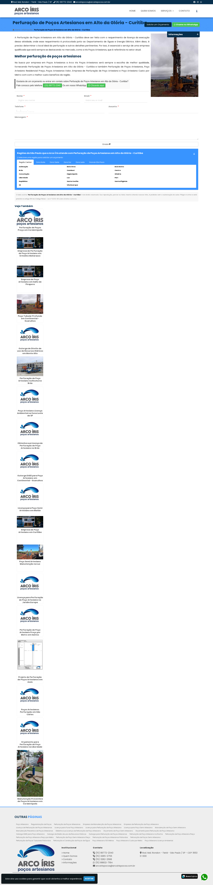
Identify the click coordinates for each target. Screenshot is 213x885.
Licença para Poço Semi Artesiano (138, 827)
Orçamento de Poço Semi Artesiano (118, 831)
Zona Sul (67, 162)
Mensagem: (21, 117)
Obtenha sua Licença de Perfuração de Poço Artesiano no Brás (30, 445)
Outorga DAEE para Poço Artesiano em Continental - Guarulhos (30, 478)
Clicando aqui (96, 85)
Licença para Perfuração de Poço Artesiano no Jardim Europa (30, 600)
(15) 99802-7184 (104, 862)
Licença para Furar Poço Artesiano (69, 827)
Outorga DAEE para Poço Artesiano (30, 834)
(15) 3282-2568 (104, 859)
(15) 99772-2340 (64, 2)
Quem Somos (148, 10)
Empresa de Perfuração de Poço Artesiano (141, 824)
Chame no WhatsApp (186, 24)
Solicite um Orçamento (158, 24)
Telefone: (20, 106)
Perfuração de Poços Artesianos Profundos (110, 837)
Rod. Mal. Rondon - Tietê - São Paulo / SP (32, 2)
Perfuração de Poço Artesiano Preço (180, 834)
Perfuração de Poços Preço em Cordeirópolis (30, 228)
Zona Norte (40, 162)
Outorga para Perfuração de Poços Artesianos (108, 834)
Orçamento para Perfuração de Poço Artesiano (154, 831)
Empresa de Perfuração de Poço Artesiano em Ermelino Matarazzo (30, 253)
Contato (184, 10)
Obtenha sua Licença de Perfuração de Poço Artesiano (78, 831)
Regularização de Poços (41, 824)
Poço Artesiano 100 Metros (103, 840)
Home (132, 10)
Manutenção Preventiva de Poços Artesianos (34, 831)
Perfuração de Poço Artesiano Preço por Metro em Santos (30, 632)
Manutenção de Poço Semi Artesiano (170, 827)
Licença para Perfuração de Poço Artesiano (103, 827)
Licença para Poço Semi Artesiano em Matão (30, 509)
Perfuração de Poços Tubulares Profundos (33, 840)
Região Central (25, 162)
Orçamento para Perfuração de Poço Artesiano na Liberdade (30, 744)
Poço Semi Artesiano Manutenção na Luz (30, 562)
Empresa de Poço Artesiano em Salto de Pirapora (30, 282)
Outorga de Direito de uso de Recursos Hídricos (66, 834)
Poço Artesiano (22, 824)
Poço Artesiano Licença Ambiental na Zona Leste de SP (30, 413)
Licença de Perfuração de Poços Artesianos (34, 827)
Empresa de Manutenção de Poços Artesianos (102, 824)
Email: (87, 96)
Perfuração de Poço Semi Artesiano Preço (73, 837)
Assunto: (114, 106)
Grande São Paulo (96, 162)
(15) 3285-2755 (104, 856)
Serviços (167, 10)
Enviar (107, 144)
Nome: (20, 96)
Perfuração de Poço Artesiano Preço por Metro (35, 837)
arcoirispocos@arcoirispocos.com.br (93, 2)
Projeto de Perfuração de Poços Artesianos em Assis (30, 679)
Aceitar (89, 878)
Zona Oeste (54, 162)
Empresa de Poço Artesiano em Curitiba (30, 531)
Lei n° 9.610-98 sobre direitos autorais (62, 199)
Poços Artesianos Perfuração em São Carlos (30, 712)
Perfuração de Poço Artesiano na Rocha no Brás (30, 381)
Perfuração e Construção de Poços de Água (71, 840)
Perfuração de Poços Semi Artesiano (145, 837)
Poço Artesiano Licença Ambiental (159, 840)
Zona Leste (80, 162)
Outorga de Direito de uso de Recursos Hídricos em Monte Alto (30, 351)
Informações (70, 862)
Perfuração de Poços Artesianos (67, 824)
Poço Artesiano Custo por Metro (129, 840)
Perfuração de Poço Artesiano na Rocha (146, 834)
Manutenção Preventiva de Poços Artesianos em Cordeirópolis (30, 801)
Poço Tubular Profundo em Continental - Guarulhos (30, 318)
